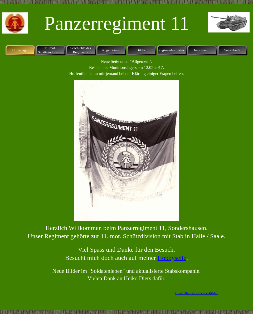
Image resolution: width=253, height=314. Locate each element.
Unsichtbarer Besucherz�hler (196, 293)
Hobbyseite (172, 257)
